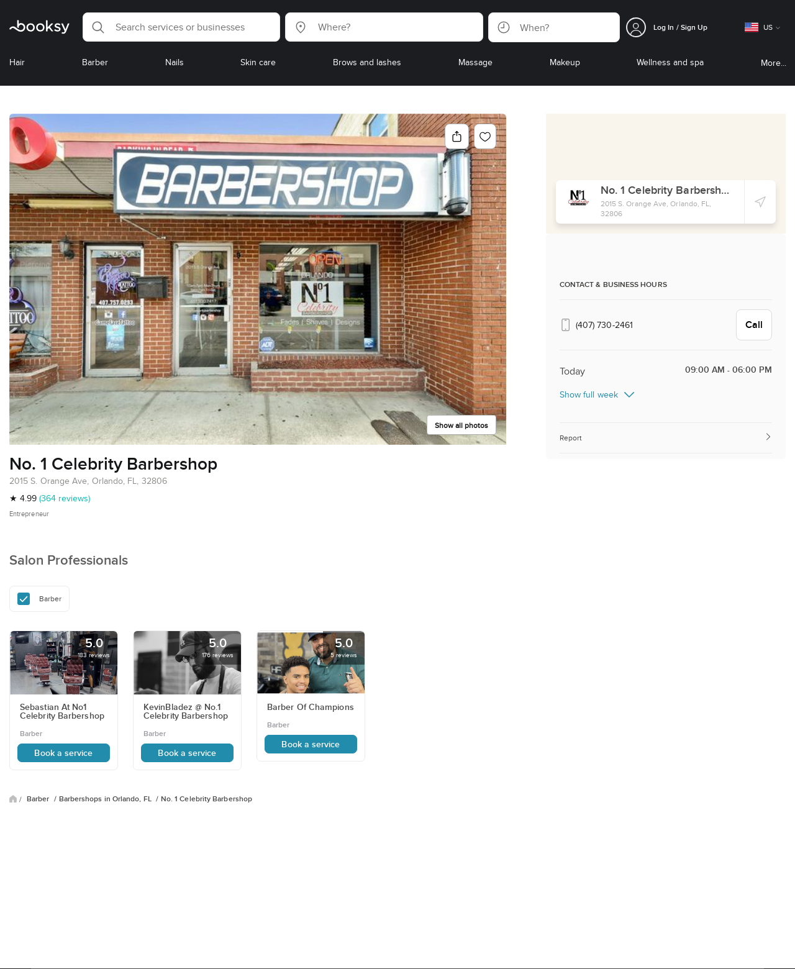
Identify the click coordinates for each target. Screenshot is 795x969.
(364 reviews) (64, 498)
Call (754, 324)
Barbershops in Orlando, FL (106, 799)
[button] (181, 27)
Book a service (63, 753)
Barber (39, 799)
